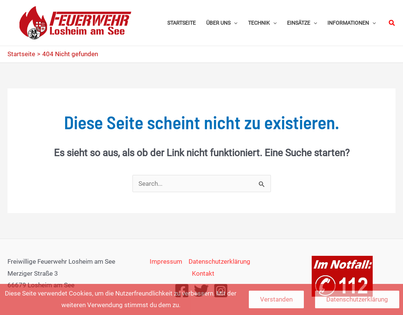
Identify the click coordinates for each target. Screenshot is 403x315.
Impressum (166, 261)
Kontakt (203, 273)
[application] (233, 22)
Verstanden (276, 299)
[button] (392, 23)
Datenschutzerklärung (219, 261)
